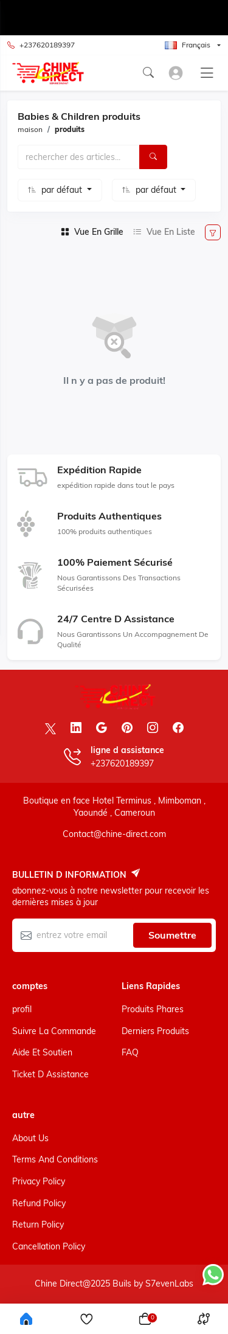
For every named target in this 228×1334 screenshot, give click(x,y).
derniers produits (155, 1031)
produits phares (153, 1009)
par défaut (63, 189)
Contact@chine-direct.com (114, 834)
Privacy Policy (38, 1181)
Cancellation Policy (48, 1246)
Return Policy (38, 1224)
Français (187, 44)
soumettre (172, 935)
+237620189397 (41, 45)
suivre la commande (54, 1031)
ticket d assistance (50, 1074)
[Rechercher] (153, 157)
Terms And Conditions (55, 1159)
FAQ (130, 1052)
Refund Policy (39, 1203)
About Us (30, 1138)
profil (22, 1009)
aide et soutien (42, 1052)
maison (30, 129)
